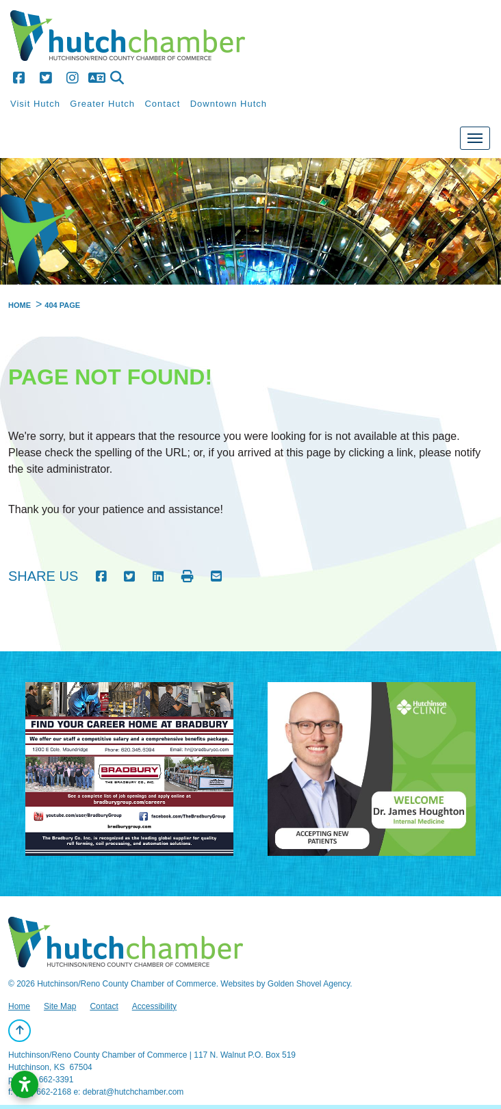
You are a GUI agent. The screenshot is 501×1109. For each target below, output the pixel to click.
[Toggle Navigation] (475, 138)
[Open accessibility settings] (24, 1084)
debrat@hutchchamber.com (133, 1092)
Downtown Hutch (228, 104)
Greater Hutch (102, 104)
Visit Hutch (35, 104)
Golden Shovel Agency (309, 984)
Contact (162, 104)
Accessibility (154, 1006)
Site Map (60, 1006)
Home (19, 1006)
